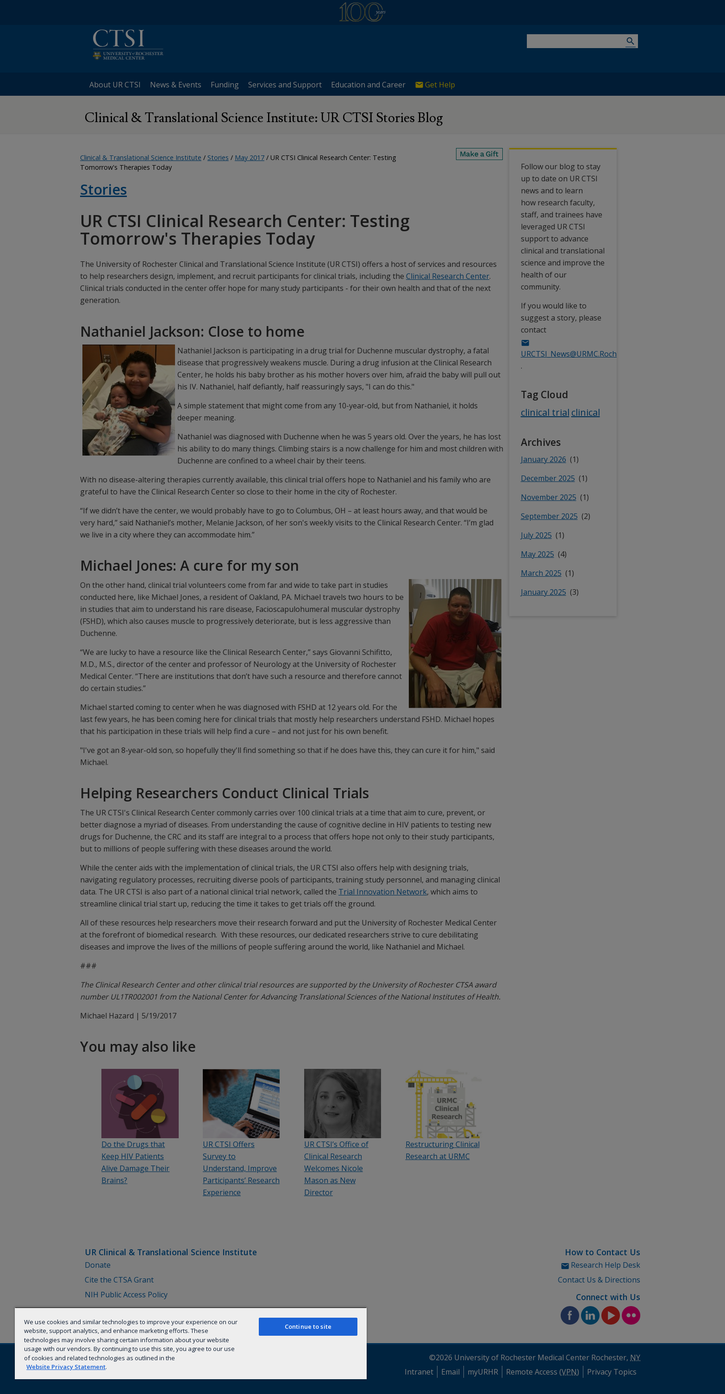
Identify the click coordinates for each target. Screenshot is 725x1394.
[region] (191, 1343)
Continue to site (308, 1326)
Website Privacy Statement (66, 1367)
